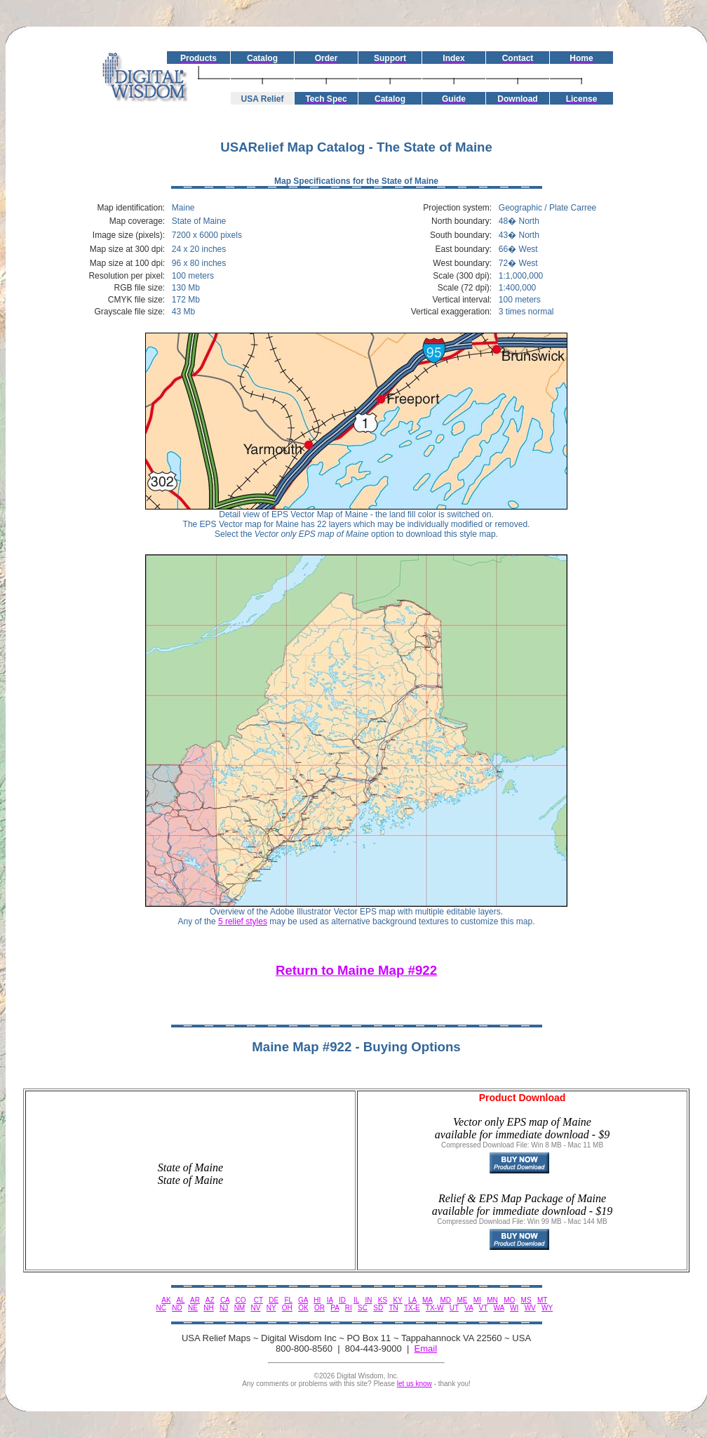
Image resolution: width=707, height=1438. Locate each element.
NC (161, 1308)
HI (317, 1300)
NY (271, 1308)
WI (514, 1308)
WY (547, 1308)
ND (177, 1308)
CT (258, 1300)
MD (446, 1300)
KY (397, 1300)
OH (287, 1308)
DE (273, 1300)
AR (195, 1300)
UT (454, 1308)
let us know (414, 1383)
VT (483, 1308)
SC (363, 1308)
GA (303, 1300)
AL (180, 1300)
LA (412, 1300)
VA (468, 1308)
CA (224, 1300)
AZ (210, 1300)
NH (208, 1308)
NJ (224, 1308)
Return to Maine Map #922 (356, 970)
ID (342, 1300)
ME (462, 1300)
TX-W (435, 1308)
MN (492, 1300)
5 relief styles (242, 921)
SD (378, 1308)
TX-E (412, 1308)
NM (239, 1308)
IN (368, 1300)
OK (303, 1308)
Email (426, 1348)
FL (288, 1300)
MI (477, 1300)
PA (334, 1308)
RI (348, 1308)
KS (382, 1300)
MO (509, 1300)
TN (393, 1308)
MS (526, 1300)
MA (427, 1300)
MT (542, 1300)
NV (256, 1308)
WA (499, 1308)
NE (193, 1308)
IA (330, 1300)
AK (165, 1300)
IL (356, 1300)
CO (241, 1300)
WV (530, 1308)
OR (319, 1308)
